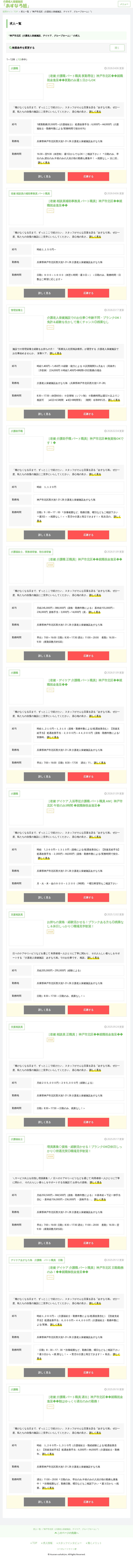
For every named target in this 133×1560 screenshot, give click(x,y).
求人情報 (47, 1543)
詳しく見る (95, 111)
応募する (89, 176)
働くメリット (95, 1543)
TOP (34, 1543)
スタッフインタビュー (70, 1543)
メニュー (124, 4)
